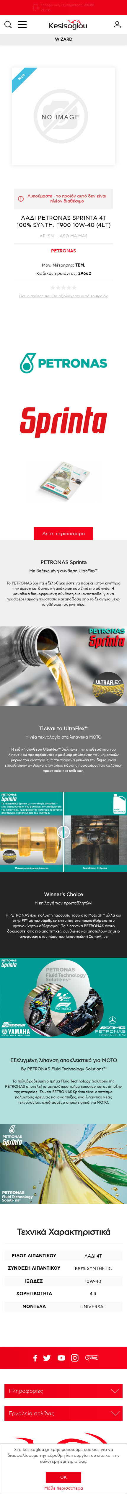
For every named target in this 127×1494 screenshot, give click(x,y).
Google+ (76, 1358)
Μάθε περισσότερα (63, 1488)
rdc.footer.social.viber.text (91, 1358)
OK (63, 1477)
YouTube (47, 1358)
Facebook (32, 1358)
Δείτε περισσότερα (63, 534)
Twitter (61, 1358)
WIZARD (63, 39)
